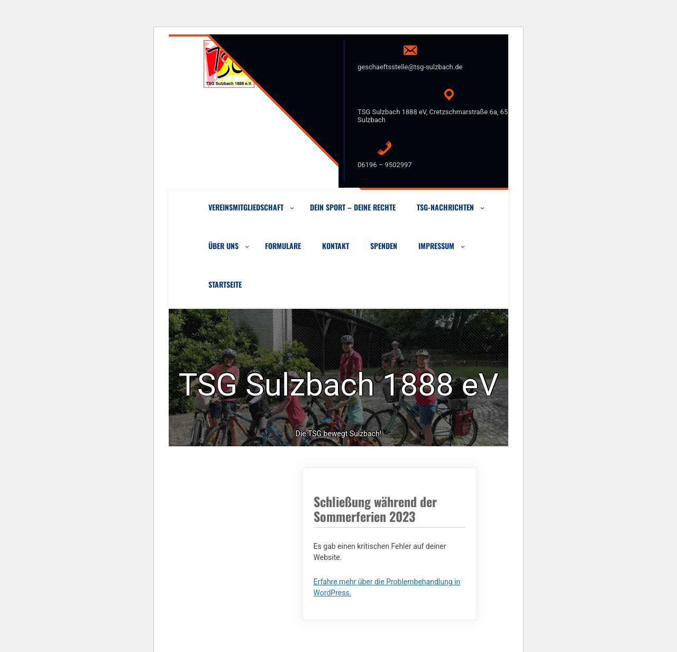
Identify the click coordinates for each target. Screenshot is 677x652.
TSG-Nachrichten (445, 207)
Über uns (223, 245)
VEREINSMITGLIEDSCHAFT (245, 207)
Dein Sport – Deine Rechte (353, 207)
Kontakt (335, 245)
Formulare (283, 245)
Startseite (225, 284)
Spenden (383, 245)
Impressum (436, 245)
